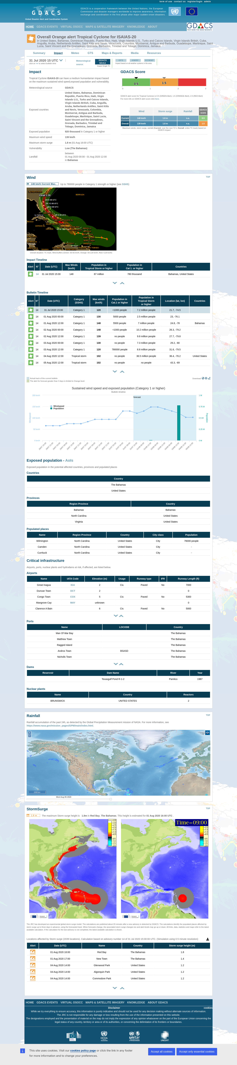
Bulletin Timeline (37, 292)
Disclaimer (114, 1002)
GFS (120, 60)
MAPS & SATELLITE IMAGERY (104, 26)
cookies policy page (83, 1050)
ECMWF (149, 60)
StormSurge (37, 804)
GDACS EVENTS (47, 26)
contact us (180, 1)
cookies (208, 1002)
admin (207, 1)
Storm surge (165, 111)
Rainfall (188, 111)
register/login (194, 1)
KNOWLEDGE (136, 26)
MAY (72, 602)
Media (134, 53)
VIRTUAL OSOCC (72, 26)
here (157, 99)
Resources (154, 53)
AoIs (69, 460)
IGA (73, 585)
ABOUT (152, 26)
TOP (208, 177)
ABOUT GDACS (158, 997)
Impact (58, 53)
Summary (39, 53)
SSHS (125, 184)
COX (72, 596)
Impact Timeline (37, 259)
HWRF (135, 60)
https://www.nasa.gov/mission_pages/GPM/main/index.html (60, 720)
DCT (72, 591)
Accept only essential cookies (196, 1051)
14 (37, 274)
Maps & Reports (112, 53)
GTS (90, 53)
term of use (166, 1)
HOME (30, 26)
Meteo (75, 53)
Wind (141, 111)
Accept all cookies (161, 1051)
